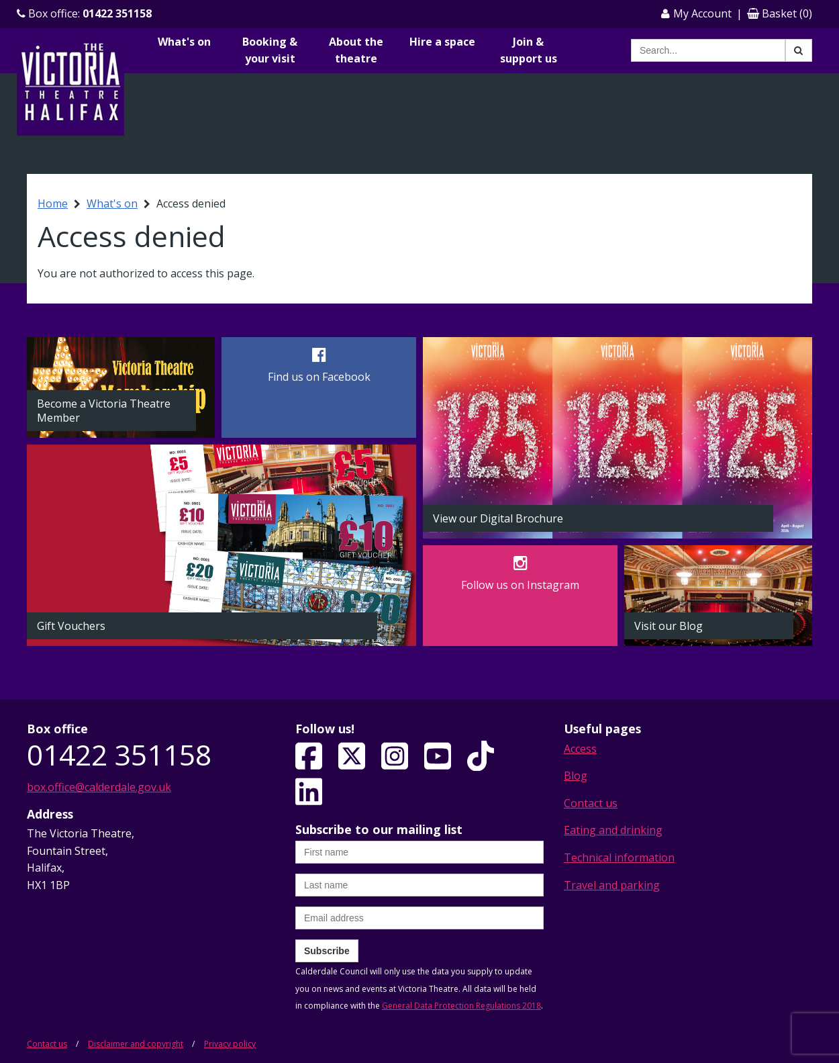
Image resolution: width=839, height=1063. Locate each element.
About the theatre (356, 50)
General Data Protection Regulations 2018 (461, 1005)
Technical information (619, 857)
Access (580, 748)
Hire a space (442, 41)
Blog (575, 775)
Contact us (591, 803)
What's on (184, 41)
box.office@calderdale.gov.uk (99, 787)
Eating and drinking (613, 830)
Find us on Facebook (319, 376)
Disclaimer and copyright (135, 1044)
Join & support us (528, 50)
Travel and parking (612, 885)
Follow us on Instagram (520, 584)
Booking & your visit (269, 50)
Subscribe (327, 950)
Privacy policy (230, 1044)
